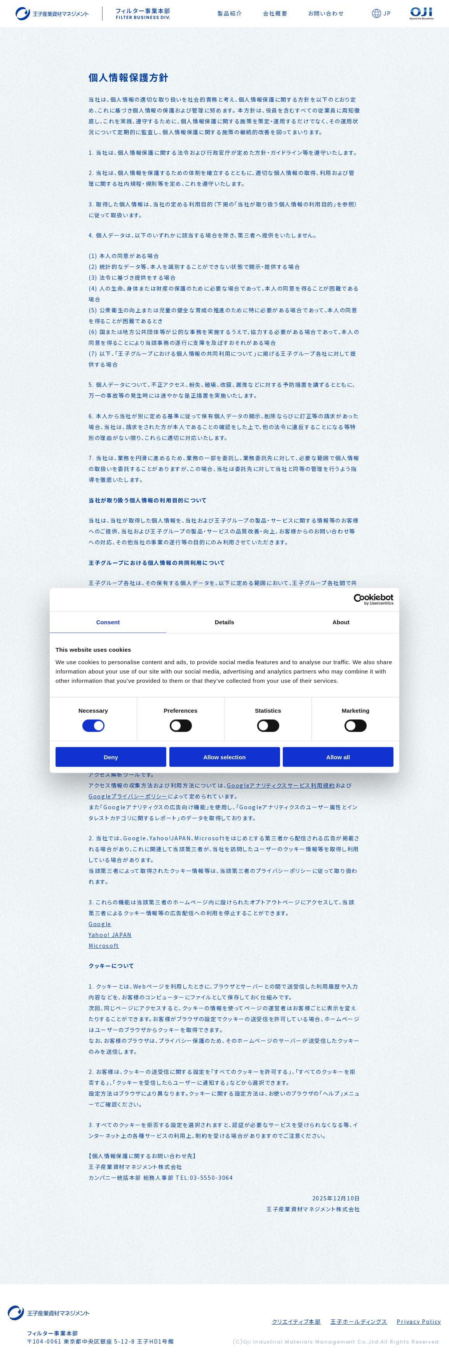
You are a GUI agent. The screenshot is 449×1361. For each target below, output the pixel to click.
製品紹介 (230, 13)
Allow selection (224, 756)
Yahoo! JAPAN (110, 935)
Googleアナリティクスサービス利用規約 (281, 785)
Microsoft (104, 945)
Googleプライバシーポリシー (128, 796)
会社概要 (275, 13)
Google (100, 924)
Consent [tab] (108, 622)
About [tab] (341, 622)
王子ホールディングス (359, 1321)
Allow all (338, 756)
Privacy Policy (419, 1321)
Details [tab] (224, 622)
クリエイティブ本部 (296, 1321)
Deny (111, 756)
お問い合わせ (326, 13)
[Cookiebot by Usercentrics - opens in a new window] (359, 600)
